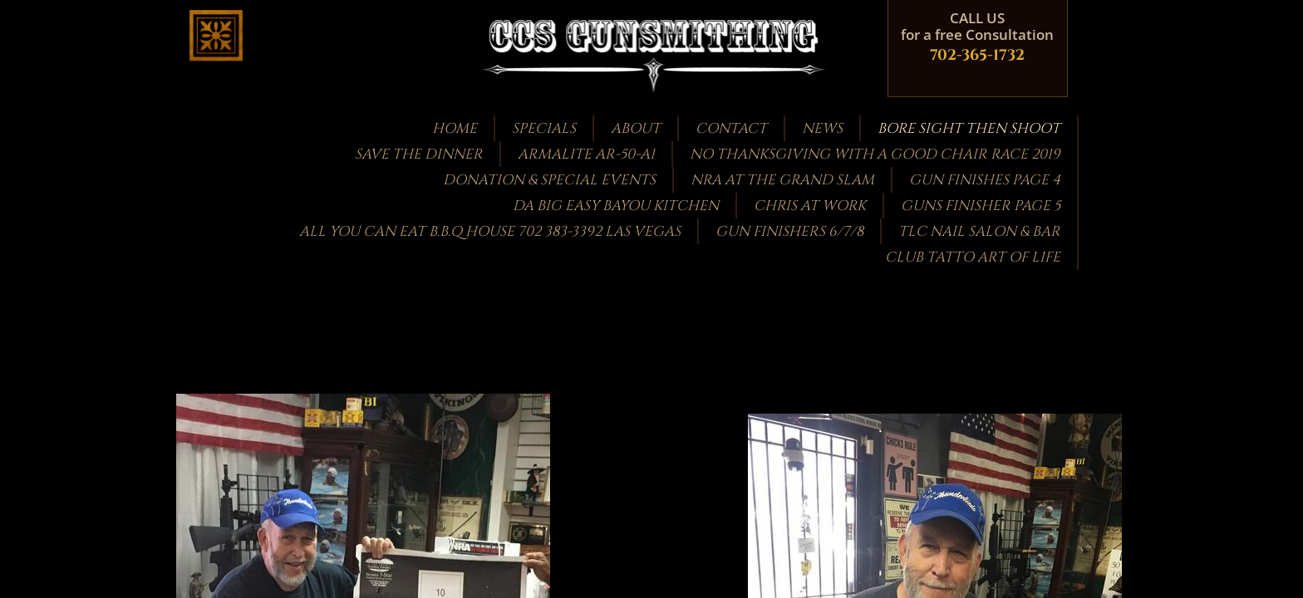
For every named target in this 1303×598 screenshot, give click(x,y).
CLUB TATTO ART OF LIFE (972, 257)
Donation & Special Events (549, 179)
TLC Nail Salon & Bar (979, 231)
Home (454, 128)
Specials (544, 128)
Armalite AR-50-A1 (586, 154)
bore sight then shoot (969, 128)
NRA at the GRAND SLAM (782, 179)
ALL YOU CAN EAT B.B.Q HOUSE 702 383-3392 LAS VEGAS (490, 231)
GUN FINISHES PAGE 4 (984, 179)
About (636, 128)
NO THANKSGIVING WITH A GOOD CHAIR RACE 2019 (875, 154)
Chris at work (810, 205)
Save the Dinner (419, 154)
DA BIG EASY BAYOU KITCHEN (616, 205)
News (822, 128)
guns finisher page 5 (980, 205)
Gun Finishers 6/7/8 (789, 231)
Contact (731, 128)
